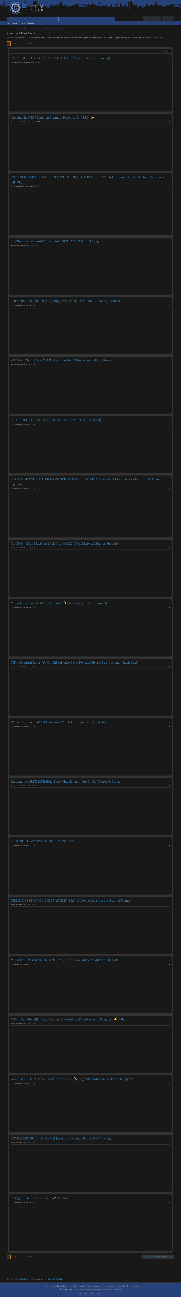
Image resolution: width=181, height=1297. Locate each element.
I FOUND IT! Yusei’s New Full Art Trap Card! (43, 841)
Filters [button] (165, 51)
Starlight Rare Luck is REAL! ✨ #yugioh (40, 1198)
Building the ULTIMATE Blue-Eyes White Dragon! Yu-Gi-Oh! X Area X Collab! (66, 781)
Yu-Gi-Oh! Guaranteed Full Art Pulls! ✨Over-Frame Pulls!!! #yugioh (59, 603)
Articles (86, 19)
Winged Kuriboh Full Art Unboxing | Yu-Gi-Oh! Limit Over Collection (59, 722)
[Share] (169, 62)
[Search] (168, 18)
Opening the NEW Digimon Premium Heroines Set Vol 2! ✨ (53, 117)
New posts (12, 23)
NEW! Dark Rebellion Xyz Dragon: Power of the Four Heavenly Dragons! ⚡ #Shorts (70, 1019)
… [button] (19, 43)
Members (105, 19)
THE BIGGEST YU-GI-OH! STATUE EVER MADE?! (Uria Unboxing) (60, 58)
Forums (29, 19)
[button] (54, 19)
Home (14, 19)
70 (23, 43)
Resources (68, 19)
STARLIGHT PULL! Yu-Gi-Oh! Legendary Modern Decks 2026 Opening (61, 1138)
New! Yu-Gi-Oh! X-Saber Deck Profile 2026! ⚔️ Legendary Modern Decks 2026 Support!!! (74, 1079)
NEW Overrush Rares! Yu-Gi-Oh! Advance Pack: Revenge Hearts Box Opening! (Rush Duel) (74, 662)
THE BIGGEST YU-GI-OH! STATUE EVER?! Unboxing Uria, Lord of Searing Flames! (71, 900)
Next (28, 43)
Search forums (27, 23)
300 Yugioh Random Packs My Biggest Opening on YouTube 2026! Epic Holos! (65, 301)
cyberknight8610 (19, 62)
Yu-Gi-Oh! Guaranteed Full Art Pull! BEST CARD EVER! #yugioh (57, 241)
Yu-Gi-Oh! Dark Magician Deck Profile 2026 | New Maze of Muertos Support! (64, 543)
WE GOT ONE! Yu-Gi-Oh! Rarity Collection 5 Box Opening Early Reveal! (62, 360)
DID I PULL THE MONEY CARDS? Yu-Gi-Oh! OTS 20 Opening (56, 420)
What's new (47, 19)
